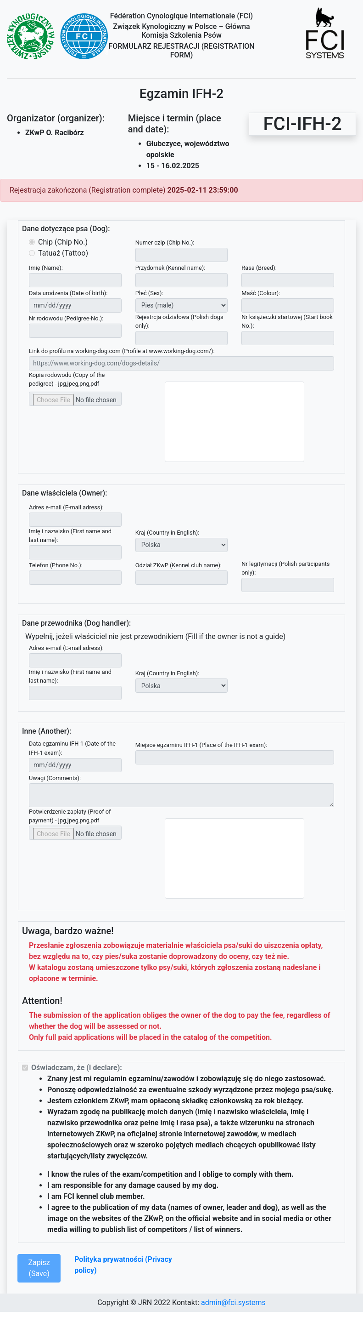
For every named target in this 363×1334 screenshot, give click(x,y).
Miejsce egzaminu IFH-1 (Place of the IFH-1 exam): (201, 744)
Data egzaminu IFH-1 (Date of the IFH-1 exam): (72, 748)
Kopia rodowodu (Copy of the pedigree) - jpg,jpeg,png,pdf (67, 379)
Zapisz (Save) (39, 1268)
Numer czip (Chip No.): (165, 242)
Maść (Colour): (260, 293)
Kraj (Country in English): (167, 532)
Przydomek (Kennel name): (170, 267)
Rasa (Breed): (259, 267)
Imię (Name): (46, 267)
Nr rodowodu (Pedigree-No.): (66, 318)
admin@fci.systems (233, 1302)
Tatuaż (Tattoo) (63, 253)
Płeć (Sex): (149, 293)
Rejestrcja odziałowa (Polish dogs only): (179, 321)
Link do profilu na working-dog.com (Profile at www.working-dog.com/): (122, 351)
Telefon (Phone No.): (56, 565)
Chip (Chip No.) (63, 242)
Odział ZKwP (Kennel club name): (178, 565)
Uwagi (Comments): (55, 778)
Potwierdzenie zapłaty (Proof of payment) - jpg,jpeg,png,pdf (70, 816)
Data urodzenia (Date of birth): (68, 293)
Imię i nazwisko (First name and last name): (70, 535)
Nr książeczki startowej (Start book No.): (286, 321)
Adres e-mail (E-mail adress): (66, 507)
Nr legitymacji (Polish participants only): (285, 568)
